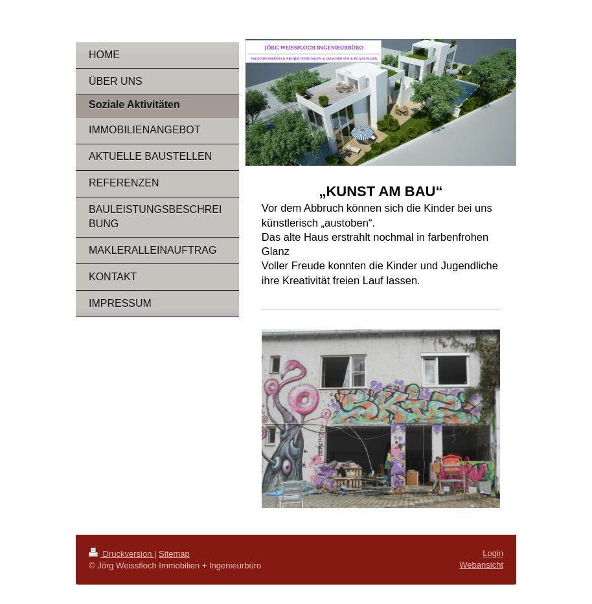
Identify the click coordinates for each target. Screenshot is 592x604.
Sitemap (174, 554)
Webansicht (481, 565)
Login (493, 553)
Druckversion (121, 554)
